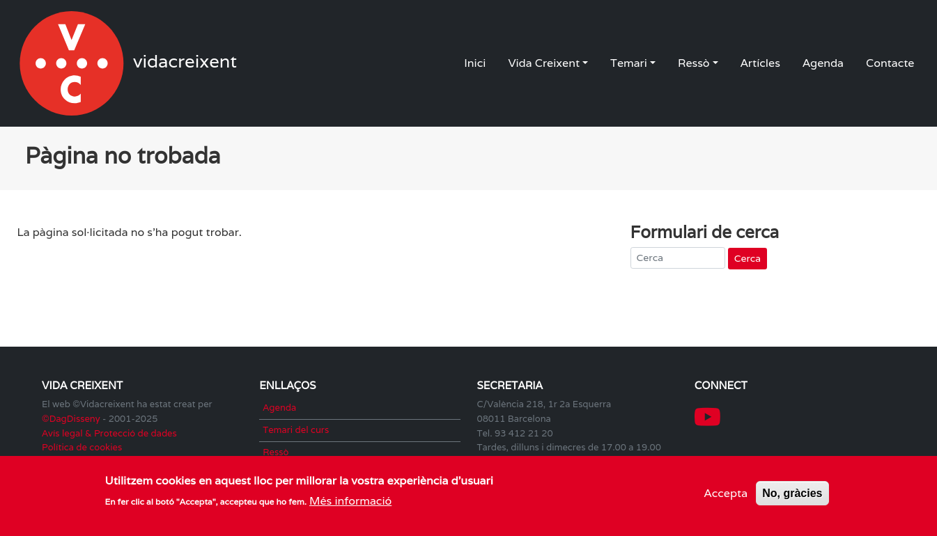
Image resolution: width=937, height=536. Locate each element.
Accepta (726, 495)
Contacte (890, 63)
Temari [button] (628, 63)
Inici (475, 63)
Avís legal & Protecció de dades (109, 433)
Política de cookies (82, 447)
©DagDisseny (71, 419)
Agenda (823, 63)
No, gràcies (792, 495)
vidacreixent (73, 63)
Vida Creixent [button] (544, 63)
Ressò (275, 452)
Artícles (760, 63)
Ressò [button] (694, 63)
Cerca (747, 258)
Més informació (350, 503)
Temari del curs (296, 430)
